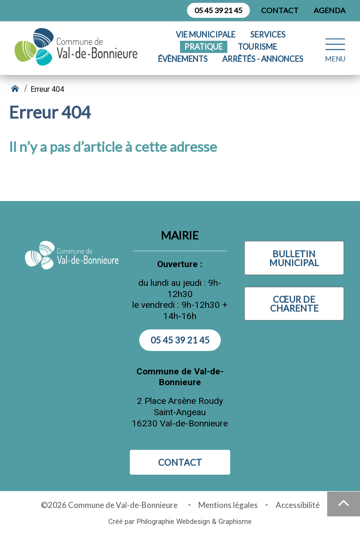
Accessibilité (298, 505)
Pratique (203, 47)
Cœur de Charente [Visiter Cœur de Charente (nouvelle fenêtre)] (294, 303)
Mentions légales (228, 505)
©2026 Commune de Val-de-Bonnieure (110, 505)
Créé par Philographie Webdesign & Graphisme (180, 521)
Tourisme (257, 47)
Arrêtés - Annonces (262, 59)
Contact (280, 10)
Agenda (329, 10)
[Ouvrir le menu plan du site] (335, 46)
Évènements (183, 59)
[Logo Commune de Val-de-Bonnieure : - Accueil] (78, 47)
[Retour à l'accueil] (16, 89)
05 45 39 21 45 (218, 10)
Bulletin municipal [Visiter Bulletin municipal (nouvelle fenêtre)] (294, 258)
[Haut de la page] (343, 504)
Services (267, 35)
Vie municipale (205, 35)
